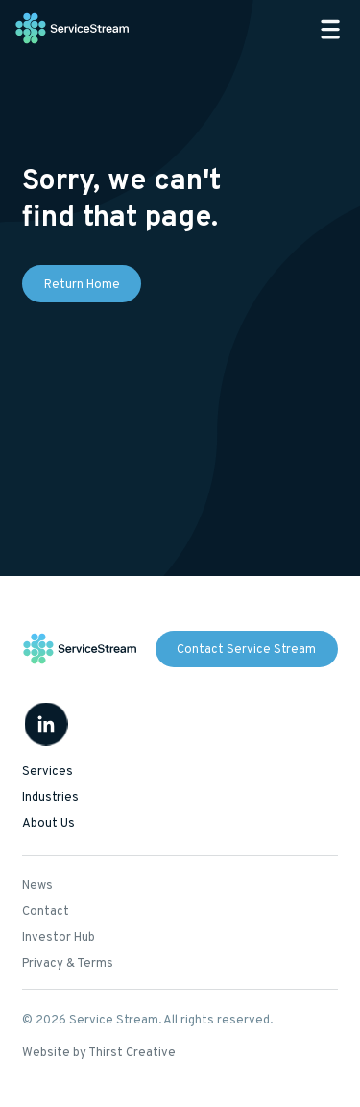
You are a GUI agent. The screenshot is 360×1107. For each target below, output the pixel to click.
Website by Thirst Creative (99, 1053)
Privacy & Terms (67, 964)
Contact (45, 912)
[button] (330, 29)
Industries (50, 798)
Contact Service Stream (246, 650)
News (37, 886)
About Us (48, 823)
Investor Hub (58, 938)
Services (47, 772)
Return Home (82, 285)
